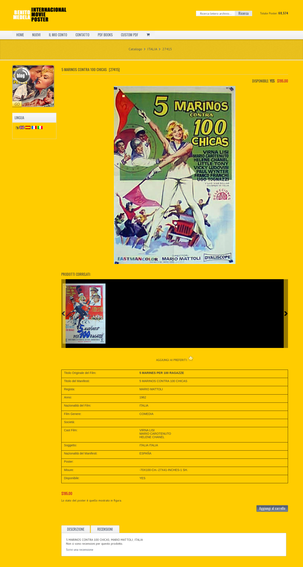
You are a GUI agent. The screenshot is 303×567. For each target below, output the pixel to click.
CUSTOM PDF (129, 34)
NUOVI (36, 34)
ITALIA (152, 49)
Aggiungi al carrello (272, 508)
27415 (167, 49)
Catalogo (135, 49)
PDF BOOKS (105, 34)
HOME (20, 34)
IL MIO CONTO (58, 34)
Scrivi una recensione (79, 550)
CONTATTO (82, 34)
